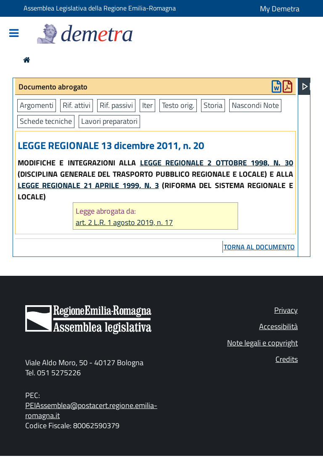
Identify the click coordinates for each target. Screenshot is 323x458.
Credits (286, 359)
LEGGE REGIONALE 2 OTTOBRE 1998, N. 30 (216, 162)
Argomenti (36, 105)
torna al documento (259, 247)
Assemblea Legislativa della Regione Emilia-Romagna (100, 8)
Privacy (286, 310)
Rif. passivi (116, 105)
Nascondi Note (255, 105)
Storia (213, 105)
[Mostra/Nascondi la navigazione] (14, 34)
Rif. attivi (76, 105)
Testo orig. (178, 105)
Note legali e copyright (262, 342)
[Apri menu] (306, 86)
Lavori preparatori (109, 121)
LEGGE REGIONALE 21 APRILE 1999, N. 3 (88, 185)
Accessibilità (278, 326)
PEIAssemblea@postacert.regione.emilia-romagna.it (91, 410)
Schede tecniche (46, 121)
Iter (147, 105)
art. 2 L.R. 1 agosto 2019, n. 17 (124, 222)
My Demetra (279, 8)
